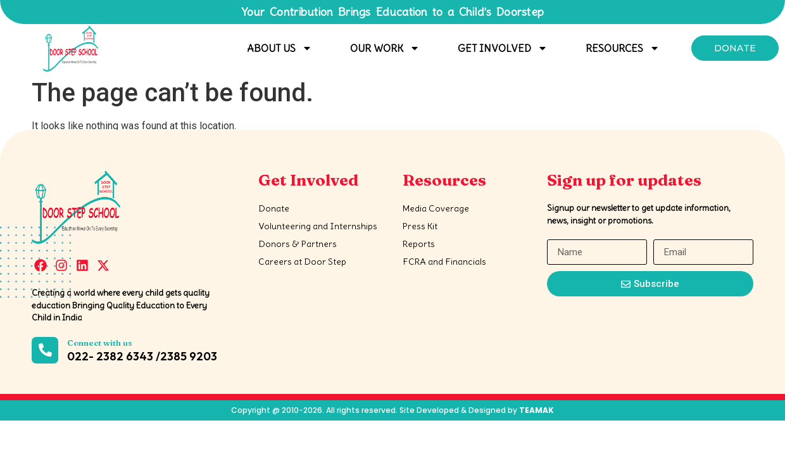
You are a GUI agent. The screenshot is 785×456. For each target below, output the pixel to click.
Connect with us (99, 343)
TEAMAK (536, 410)
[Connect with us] (45, 350)
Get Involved (503, 48)
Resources (623, 48)
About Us (279, 48)
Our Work (385, 48)
